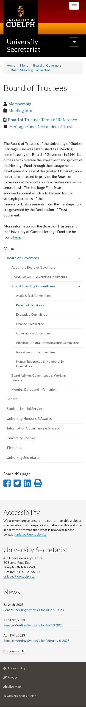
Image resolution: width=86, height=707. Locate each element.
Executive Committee (31, 314)
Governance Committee (33, 333)
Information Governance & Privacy (33, 428)
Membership (19, 103)
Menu (24, 65)
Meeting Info (20, 110)
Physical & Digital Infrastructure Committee (47, 343)
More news (12, 651)
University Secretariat (23, 45)
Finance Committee (30, 324)
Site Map (19, 687)
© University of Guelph (19, 696)
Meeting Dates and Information (34, 389)
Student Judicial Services (25, 409)
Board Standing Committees (31, 70)
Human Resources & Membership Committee (40, 363)
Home (11, 65)
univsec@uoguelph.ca (31, 534)
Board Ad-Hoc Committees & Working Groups (38, 377)
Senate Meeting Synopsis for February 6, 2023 (36, 640)
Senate (12, 399)
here (16, 237)
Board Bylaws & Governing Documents (39, 277)
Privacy (17, 678)
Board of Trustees (36, 306)
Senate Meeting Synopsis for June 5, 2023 (33, 610)
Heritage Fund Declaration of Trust (41, 126)
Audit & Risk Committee (33, 295)
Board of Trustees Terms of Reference (42, 119)
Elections (14, 448)
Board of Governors (47, 65)
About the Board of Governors (33, 267)
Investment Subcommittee (35, 352)
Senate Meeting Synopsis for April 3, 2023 (33, 625)
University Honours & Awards (29, 418)
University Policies (21, 438)
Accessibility (21, 669)
